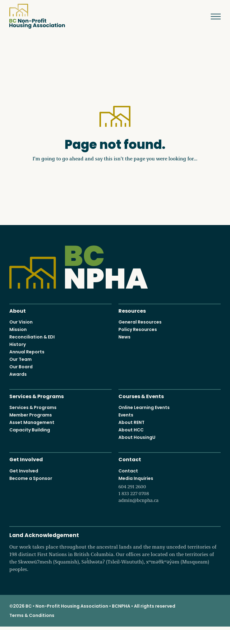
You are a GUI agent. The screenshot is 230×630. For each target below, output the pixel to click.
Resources (132, 310)
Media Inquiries (169, 489)
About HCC (131, 430)
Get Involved (26, 459)
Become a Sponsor (30, 478)
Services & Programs (36, 396)
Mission (18, 329)
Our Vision (21, 322)
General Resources (140, 322)
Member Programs (30, 415)
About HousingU (136, 437)
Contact (129, 459)
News (124, 337)
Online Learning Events (144, 407)
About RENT (131, 422)
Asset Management (31, 422)
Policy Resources (137, 329)
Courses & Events (141, 396)
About (17, 310)
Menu (211, 16)
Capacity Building (29, 430)
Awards (18, 374)
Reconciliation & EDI (32, 337)
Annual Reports (26, 352)
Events (125, 415)
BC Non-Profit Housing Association (37, 16)
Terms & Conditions (31, 615)
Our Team (20, 359)
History (17, 344)
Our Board (21, 367)
